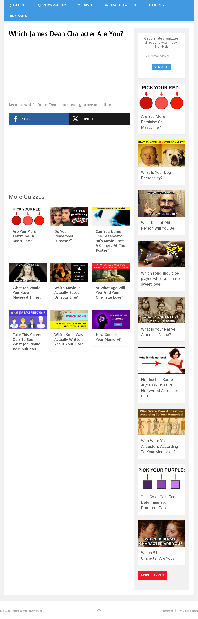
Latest (18, 5)
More (155, 5)
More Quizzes (152, 575)
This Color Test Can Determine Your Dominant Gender (158, 502)
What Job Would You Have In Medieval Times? (27, 292)
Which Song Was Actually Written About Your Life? (68, 339)
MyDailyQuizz (9, 611)
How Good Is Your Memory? (108, 337)
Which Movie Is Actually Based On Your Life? (67, 292)
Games (18, 16)
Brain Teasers (120, 5)
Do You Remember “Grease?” (63, 236)
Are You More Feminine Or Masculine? (24, 236)
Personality (52, 5)
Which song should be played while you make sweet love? (160, 279)
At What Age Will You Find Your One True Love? (110, 292)
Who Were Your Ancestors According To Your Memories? (159, 446)
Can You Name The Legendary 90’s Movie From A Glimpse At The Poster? (110, 241)
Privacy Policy (188, 611)
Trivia (85, 5)
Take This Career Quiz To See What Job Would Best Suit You (27, 341)
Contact (168, 611)
